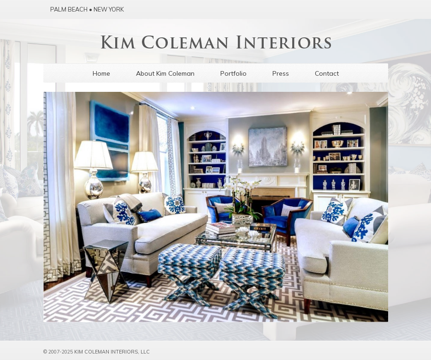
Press (280, 73)
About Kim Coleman (165, 73)
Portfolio (233, 73)
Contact (327, 73)
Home (101, 73)
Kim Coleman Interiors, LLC (112, 351)
